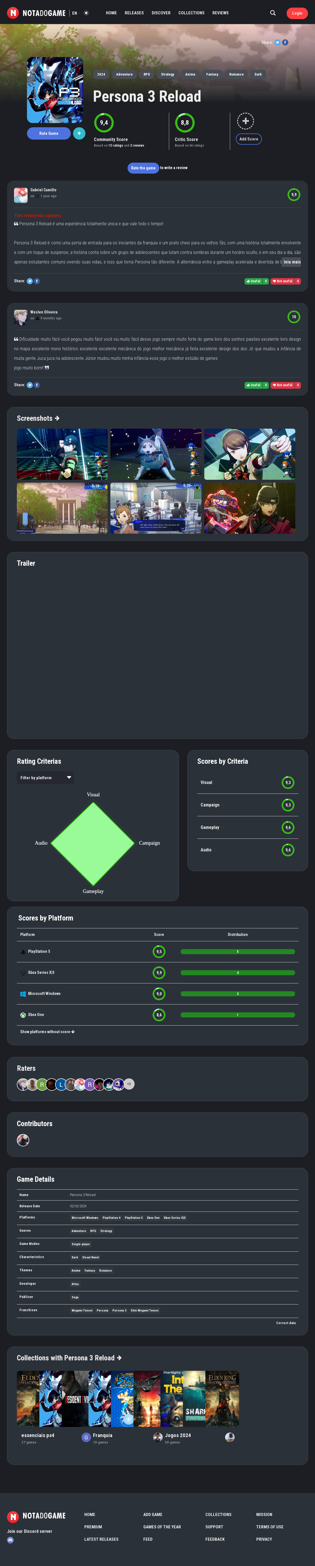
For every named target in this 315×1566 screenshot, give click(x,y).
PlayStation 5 (39, 951)
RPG (147, 74)
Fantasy (212, 74)
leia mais (292, 262)
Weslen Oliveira (44, 312)
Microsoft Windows (44, 993)
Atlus (75, 1284)
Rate (48, 133)
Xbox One (36, 1014)
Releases (134, 12)
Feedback (215, 1539)
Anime (190, 74)
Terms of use (270, 1526)
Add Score (248, 139)
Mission (264, 1514)
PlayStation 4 (112, 1218)
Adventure (124, 74)
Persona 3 (119, 1310)
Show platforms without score (47, 1031)
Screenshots (38, 418)
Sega (75, 1297)
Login (297, 13)
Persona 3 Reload (147, 96)
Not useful (282, 281)
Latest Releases (101, 1539)
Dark (258, 74)
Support (214, 1526)
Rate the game (143, 168)
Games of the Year (162, 1526)
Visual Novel (90, 1257)
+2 (129, 1084)
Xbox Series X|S (41, 972)
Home (111, 12)
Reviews (220, 12)
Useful (253, 281)
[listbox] (45, 777)
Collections (191, 12)
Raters (26, 1068)
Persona (102, 1310)
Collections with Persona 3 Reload (69, 1358)
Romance (236, 74)
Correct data (286, 1323)
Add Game (152, 1514)
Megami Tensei (82, 1310)
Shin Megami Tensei (144, 1310)
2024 (101, 74)
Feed (148, 1539)
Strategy (167, 74)
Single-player (81, 1244)
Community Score (111, 139)
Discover (161, 12)
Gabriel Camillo (43, 190)
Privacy (264, 1539)
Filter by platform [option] (36, 777)
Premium (93, 1526)
